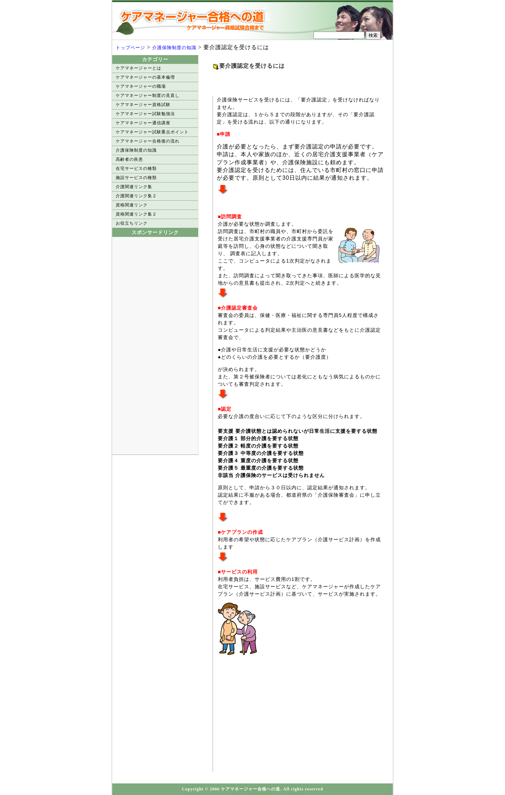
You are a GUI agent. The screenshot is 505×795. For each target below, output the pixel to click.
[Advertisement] (294, 80)
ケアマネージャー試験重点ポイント (152, 132)
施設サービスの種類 (136, 177)
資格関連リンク (132, 205)
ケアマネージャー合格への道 (195, 20)
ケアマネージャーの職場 (141, 86)
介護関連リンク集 (134, 186)
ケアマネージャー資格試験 (143, 104)
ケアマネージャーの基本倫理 (145, 77)
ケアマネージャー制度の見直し (148, 95)
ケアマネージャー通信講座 (143, 122)
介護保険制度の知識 (174, 47)
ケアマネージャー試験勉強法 (145, 113)
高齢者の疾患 (129, 159)
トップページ (130, 47)
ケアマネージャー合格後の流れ (148, 141)
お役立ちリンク (132, 223)
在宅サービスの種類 (136, 168)
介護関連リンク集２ (136, 195)
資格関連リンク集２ (136, 214)
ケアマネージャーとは (138, 68)
